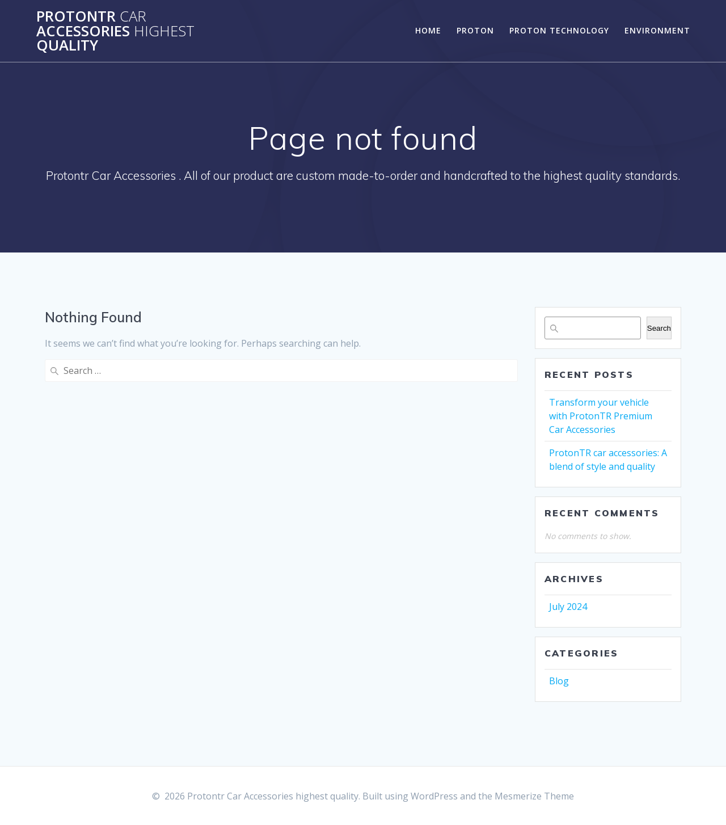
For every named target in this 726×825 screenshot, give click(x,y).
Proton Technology (559, 30)
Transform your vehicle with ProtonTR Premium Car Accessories (600, 416)
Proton (475, 30)
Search (659, 328)
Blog (559, 681)
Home (428, 30)
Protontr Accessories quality (115, 31)
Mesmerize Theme (534, 796)
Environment (657, 30)
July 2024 (568, 606)
